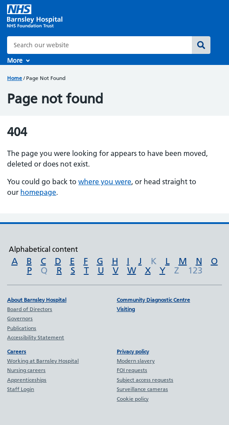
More (15, 61)
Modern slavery (136, 360)
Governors (20, 318)
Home (14, 78)
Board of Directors (29, 309)
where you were (104, 181)
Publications (21, 328)
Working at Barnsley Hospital (43, 360)
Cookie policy (133, 398)
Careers (16, 351)
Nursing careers (26, 370)
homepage (38, 192)
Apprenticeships (26, 379)
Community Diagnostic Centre (153, 299)
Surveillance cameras (142, 389)
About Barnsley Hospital (36, 299)
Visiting (126, 309)
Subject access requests (145, 379)
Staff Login (20, 389)
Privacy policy (133, 351)
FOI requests (132, 370)
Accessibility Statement (35, 337)
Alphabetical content (43, 249)
